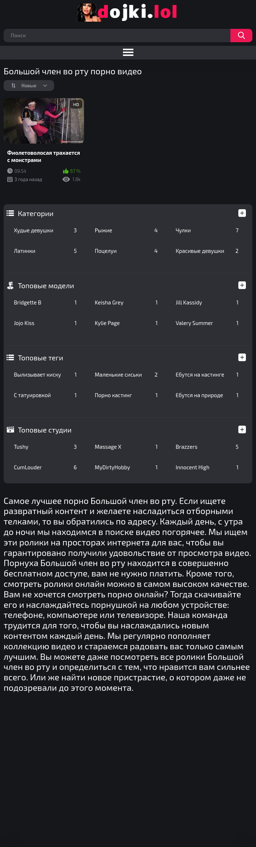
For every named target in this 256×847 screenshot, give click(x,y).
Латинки (45, 250)
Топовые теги (40, 357)
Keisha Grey (126, 302)
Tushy (45, 446)
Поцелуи (126, 250)
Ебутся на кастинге (207, 374)
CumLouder (45, 467)
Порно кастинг (126, 395)
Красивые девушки (207, 250)
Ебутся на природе (207, 395)
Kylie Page (126, 323)
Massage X (126, 446)
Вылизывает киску (45, 374)
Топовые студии (44, 429)
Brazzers (207, 446)
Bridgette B (45, 302)
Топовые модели (46, 285)
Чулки (207, 230)
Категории (35, 213)
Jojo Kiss (45, 323)
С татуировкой (45, 395)
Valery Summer (207, 323)
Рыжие (126, 230)
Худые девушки (45, 230)
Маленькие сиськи (126, 374)
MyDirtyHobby (126, 467)
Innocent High (207, 467)
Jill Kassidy (207, 302)
